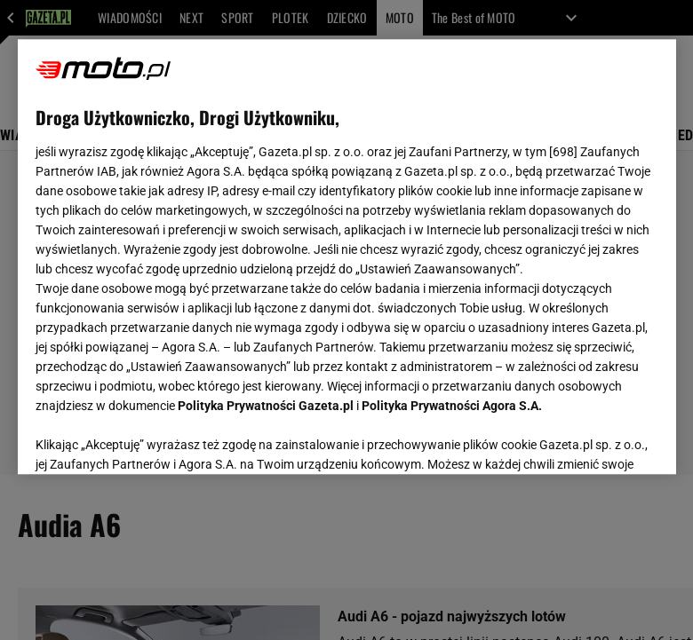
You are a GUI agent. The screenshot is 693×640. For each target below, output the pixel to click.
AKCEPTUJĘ (597, 439)
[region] (347, 256)
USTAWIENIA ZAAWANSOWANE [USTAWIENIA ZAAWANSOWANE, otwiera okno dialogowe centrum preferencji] (151, 438)
